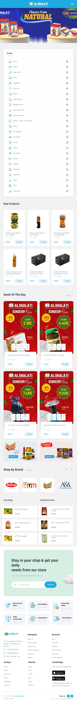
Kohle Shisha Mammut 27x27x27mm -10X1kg (37, 273)
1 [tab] (30, 40)
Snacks (13, 142)
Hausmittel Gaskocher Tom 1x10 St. (55, 425)
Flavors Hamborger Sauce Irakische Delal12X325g (14, 273)
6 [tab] (40, 40)
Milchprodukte (15, 99)
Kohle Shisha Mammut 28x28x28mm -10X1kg (61, 273)
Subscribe (51, 585)
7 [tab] (43, 40)
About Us (30, 639)
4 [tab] (36, 40)
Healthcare (14, 174)
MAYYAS (30, 685)
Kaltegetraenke (16, 104)
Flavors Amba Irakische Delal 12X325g (37, 234)
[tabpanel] (38, 25)
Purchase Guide (32, 643)
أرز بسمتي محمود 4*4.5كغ (22, 523)
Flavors (13, 93)
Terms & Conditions (33, 650)
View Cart (55, 643)
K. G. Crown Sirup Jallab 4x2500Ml (18, 425)
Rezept (13, 158)
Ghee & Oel (14, 72)
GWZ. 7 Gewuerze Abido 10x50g (60, 523)
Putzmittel (14, 169)
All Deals (69, 295)
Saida (13, 360)
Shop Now (13, 456)
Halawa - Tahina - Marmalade (20, 120)
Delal (34, 238)
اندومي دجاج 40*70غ (21, 536)
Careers (30, 658)
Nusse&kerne (15, 131)
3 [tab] (34, 40)
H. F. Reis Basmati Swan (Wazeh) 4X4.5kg (60, 510)
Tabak (13, 180)
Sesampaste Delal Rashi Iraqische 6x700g (61, 234)
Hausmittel (14, 191)
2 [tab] (32, 40)
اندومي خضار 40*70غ (21, 509)
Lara (10, 238)
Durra (30, 667)
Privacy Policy (32, 646)
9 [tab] (47, 40)
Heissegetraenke (16, 110)
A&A (29, 678)
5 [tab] (38, 40)
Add (19, 242)
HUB (29, 670)
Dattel (13, 126)
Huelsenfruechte (16, 115)
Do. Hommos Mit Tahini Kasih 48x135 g (59, 537)
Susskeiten (14, 137)
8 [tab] (45, 40)
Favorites (54, 646)
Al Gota (30, 674)
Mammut (35, 276)
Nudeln (13, 147)
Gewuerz (14, 164)
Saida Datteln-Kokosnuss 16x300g (18, 355)
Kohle (13, 185)
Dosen (13, 61)
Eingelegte (14, 83)
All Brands (30, 470)
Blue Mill (49, 360)
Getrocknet (14, 153)
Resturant (14, 88)
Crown (13, 430)
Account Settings (57, 658)
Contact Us (31, 654)
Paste (13, 77)
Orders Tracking (56, 650)
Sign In (54, 639)
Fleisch (13, 66)
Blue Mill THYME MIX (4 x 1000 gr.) (54, 355)
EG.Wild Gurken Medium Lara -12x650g (13, 234)
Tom (48, 430)
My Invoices (55, 654)
